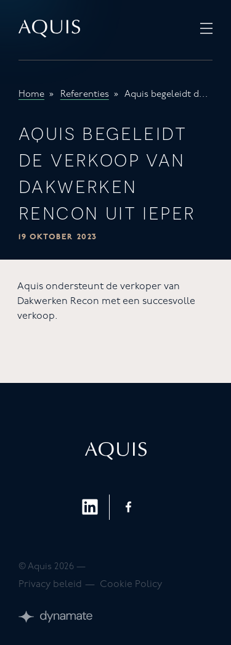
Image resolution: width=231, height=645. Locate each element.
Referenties (84, 94)
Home (31, 94)
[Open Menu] (206, 29)
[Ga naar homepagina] (49, 30)
